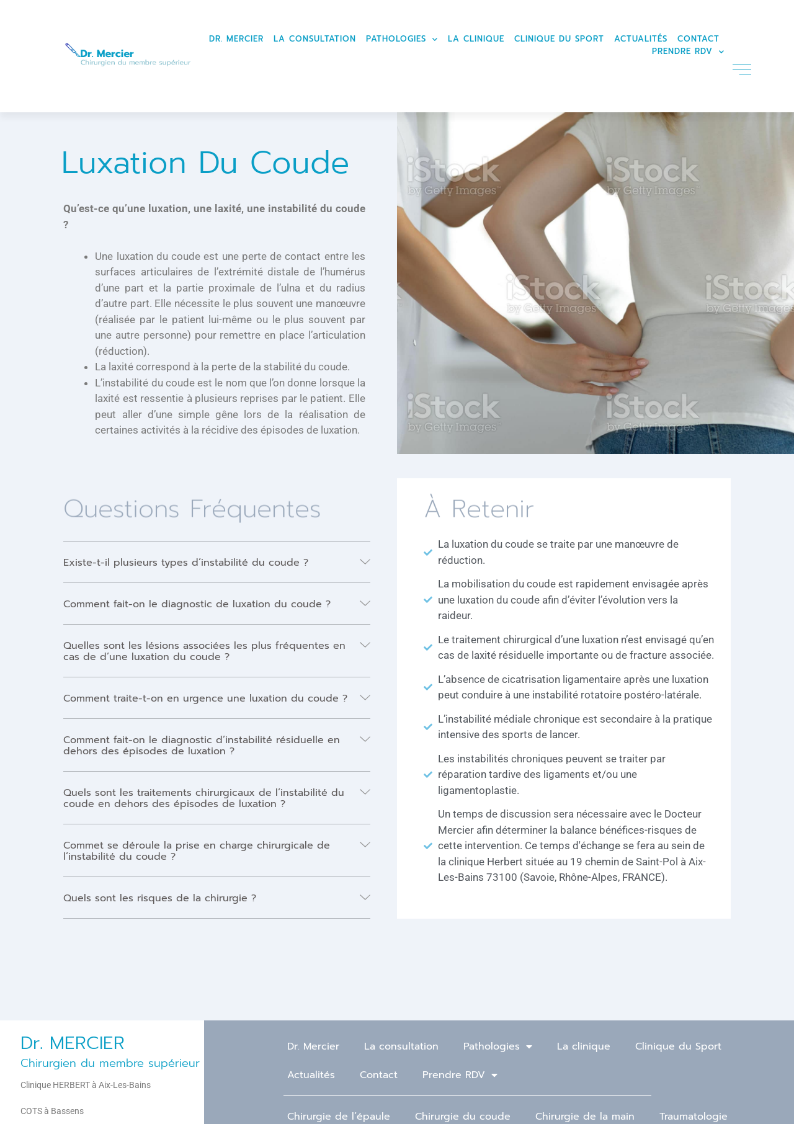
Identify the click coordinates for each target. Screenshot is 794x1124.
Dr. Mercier (236, 39)
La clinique (476, 39)
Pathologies (402, 39)
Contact (698, 39)
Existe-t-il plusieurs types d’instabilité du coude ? (185, 562)
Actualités (640, 39)
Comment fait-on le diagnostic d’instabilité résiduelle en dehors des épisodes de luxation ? (201, 746)
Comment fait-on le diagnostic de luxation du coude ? (197, 604)
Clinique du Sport (559, 39)
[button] (216, 562)
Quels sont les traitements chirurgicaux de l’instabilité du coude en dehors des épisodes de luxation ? (203, 798)
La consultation (315, 39)
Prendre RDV (688, 51)
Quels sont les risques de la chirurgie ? (159, 898)
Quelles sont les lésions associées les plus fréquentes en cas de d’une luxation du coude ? (204, 651)
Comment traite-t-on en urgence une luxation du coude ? (205, 698)
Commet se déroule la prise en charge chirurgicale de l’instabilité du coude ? (196, 851)
